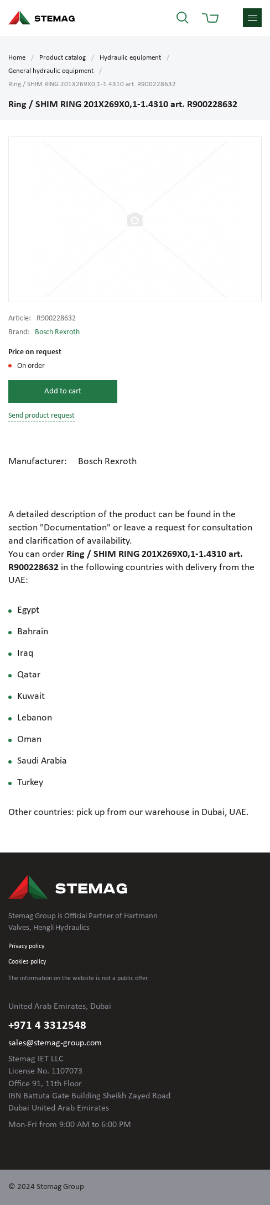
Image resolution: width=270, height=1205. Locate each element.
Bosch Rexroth (57, 332)
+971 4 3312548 (47, 1026)
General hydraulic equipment (51, 71)
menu (252, 17)
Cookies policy (27, 962)
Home (16, 57)
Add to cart (62, 391)
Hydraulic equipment (130, 57)
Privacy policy (26, 946)
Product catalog (62, 57)
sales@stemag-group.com (55, 1043)
